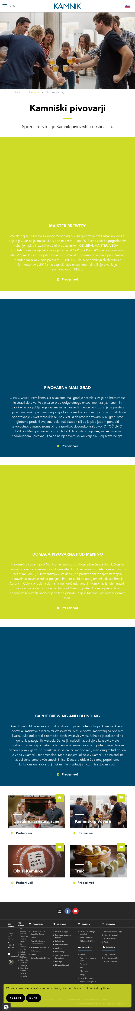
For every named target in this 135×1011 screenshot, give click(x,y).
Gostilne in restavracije (36, 811)
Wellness (58, 948)
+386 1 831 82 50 (11, 947)
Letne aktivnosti (61, 945)
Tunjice (33, 938)
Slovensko (129, 6)
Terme (82, 955)
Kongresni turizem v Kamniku (63, 936)
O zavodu (23, 930)
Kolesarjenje (60, 952)
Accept (16, 998)
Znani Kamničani (86, 938)
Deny (33, 998)
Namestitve (87, 947)
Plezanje (58, 962)
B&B (81, 968)
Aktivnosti (61, 924)
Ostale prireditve (110, 962)
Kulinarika (34, 92)
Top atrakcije (38, 924)
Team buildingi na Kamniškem (62, 957)
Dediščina (86, 924)
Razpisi (22, 950)
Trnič (98, 861)
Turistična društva (24, 938)
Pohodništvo (60, 941)
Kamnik (34, 955)
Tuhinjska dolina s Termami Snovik (37, 943)
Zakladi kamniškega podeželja (87, 933)
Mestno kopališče (24, 956)
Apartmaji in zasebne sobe (88, 959)
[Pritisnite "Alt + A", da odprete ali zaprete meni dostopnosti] (6, 1007)
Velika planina (36, 951)
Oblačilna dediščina (87, 941)
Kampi (82, 975)
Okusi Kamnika (36, 861)
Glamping (84, 971)
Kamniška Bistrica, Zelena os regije (24, 972)
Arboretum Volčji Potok (40, 947)
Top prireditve (109, 955)
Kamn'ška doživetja (24, 961)
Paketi (22, 952)
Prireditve (110, 947)
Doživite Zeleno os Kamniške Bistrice (38, 933)
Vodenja (23, 965)
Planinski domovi (86, 978)
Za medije (23, 946)
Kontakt (23, 934)
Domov (18, 92)
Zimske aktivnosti (62, 965)
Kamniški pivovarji (98, 811)
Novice (23, 942)
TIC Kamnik (21, 924)
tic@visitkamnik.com (16, 957)
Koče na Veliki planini (88, 982)
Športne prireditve (111, 958)
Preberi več (70, 279)
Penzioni (83, 964)
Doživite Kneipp (61, 932)
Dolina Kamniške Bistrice (40, 958)
